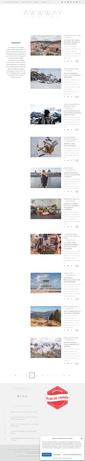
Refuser (56, 454)
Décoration (67, 139)
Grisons (71, 69)
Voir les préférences (72, 454)
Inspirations (68, 199)
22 (64, 375)
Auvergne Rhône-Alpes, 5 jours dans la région (72, 175)
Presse (36, 2)
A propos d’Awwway (12, 2)
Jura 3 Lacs (72, 35)
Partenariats (27, 2)
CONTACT (44, 2)
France (71, 168)
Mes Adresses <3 (75, 236)
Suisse (78, 35)
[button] (82, 438)
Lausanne (67, 234)
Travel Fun (75, 199)
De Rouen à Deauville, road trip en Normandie (72, 280)
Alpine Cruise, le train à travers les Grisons (71, 344)
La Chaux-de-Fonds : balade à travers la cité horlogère (72, 42)
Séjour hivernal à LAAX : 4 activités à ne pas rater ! (72, 75)
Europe (66, 35)
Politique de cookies (57, 458)
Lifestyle (75, 139)
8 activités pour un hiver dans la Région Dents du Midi (72, 113)
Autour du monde (69, 137)
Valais (73, 106)
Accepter (47, 454)
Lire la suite (77, 61)
